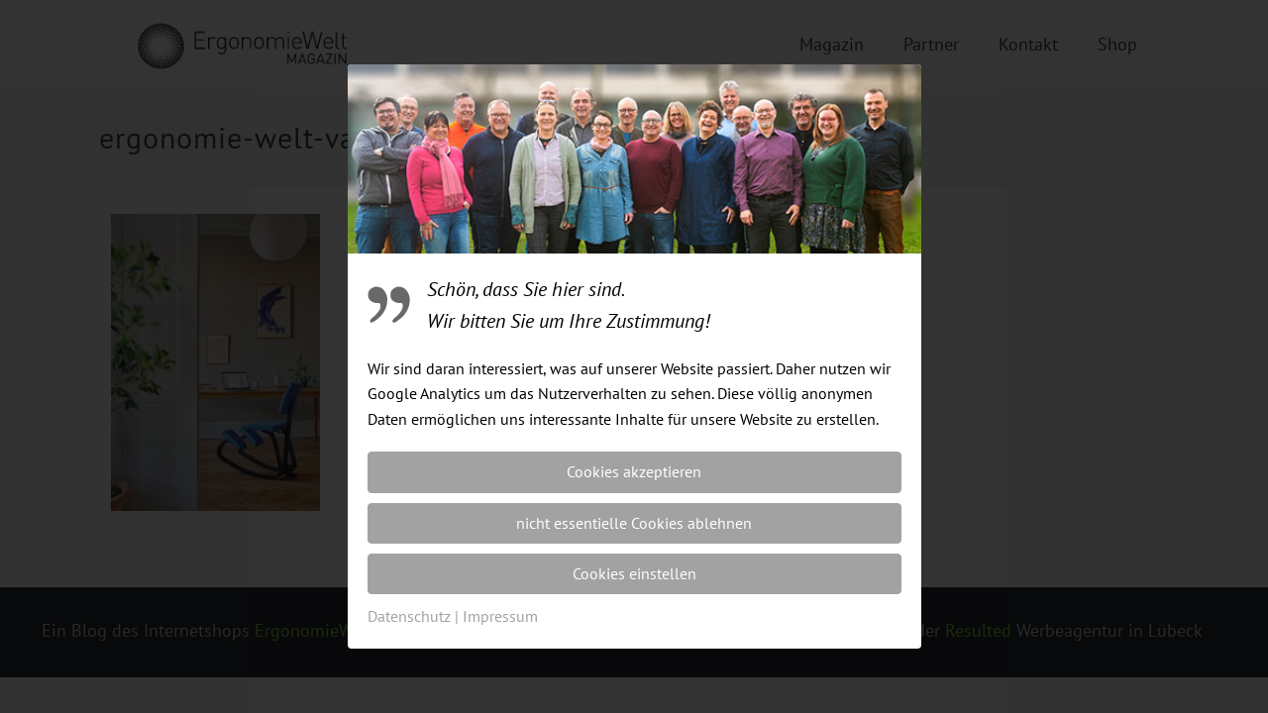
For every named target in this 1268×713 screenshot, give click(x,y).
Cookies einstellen (634, 573)
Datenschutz (409, 616)
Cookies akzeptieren (634, 471)
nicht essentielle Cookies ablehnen (634, 523)
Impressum (500, 616)
